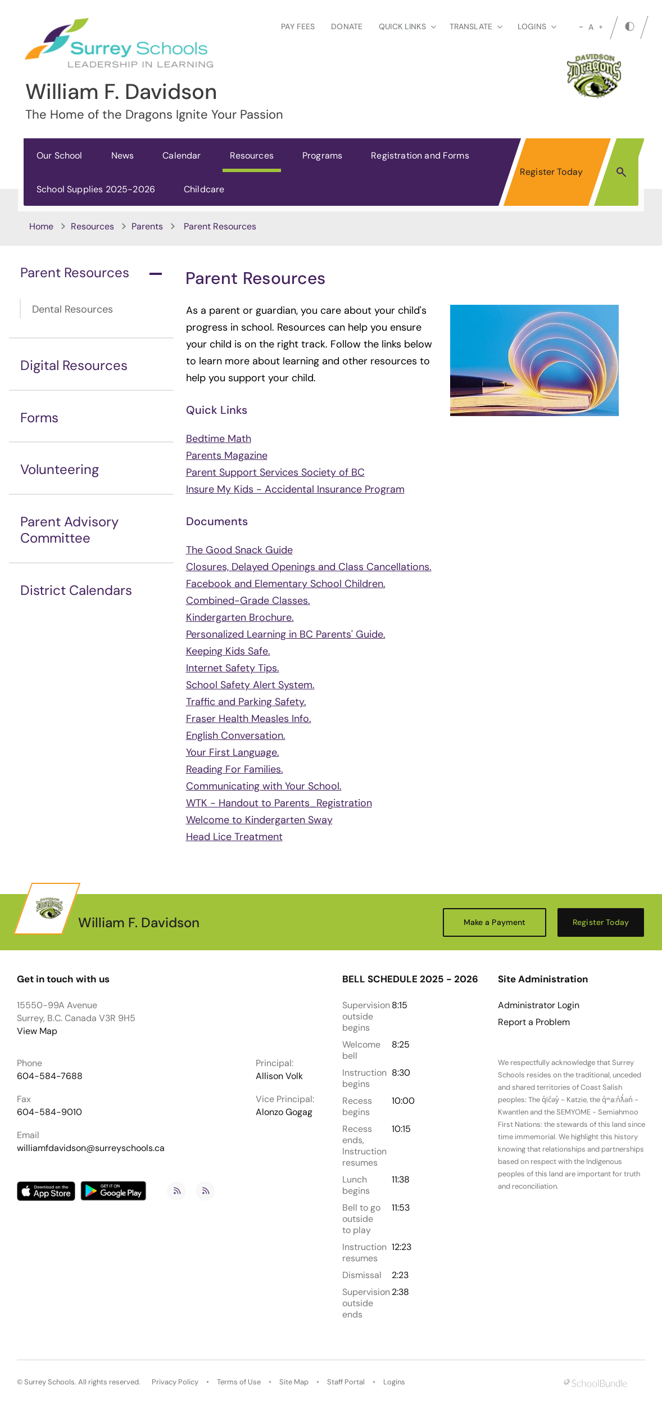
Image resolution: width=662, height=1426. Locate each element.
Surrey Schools (49, 1382)
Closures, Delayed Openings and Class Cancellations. (309, 567)
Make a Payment (495, 922)
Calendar (181, 155)
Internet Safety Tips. (232, 668)
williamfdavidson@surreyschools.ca (91, 1148)
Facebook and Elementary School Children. (286, 583)
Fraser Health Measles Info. (248, 718)
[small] (581, 27)
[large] (600, 27)
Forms (39, 417)
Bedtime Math (218, 438)
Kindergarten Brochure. (240, 617)
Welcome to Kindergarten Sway (259, 820)
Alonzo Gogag (284, 1112)
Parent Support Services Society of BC (275, 472)
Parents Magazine (226, 455)
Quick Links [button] (407, 26)
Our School (60, 155)
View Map (37, 1031)
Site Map (294, 1382)
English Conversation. (235, 735)
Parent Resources (91, 272)
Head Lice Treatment (234, 836)
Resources (252, 155)
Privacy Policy (175, 1382)
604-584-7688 (50, 1076)
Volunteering (59, 469)
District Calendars (76, 590)
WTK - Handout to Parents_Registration (279, 803)
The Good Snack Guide (239, 550)
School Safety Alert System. (250, 685)
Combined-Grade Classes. (248, 600)
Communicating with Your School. (264, 786)
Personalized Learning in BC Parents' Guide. (286, 634)
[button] (621, 171)
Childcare (204, 189)
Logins (394, 1382)
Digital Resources (74, 365)
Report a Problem (534, 1022)
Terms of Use (239, 1382)
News (122, 155)
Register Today (551, 172)
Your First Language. (232, 752)
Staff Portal (346, 1382)
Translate (476, 26)
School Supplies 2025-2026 (96, 189)
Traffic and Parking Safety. (246, 702)
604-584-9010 (49, 1112)
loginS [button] (537, 26)
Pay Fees (298, 26)
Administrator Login (538, 1005)
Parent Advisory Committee (69, 530)
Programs (322, 155)
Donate (346, 26)
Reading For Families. (234, 769)
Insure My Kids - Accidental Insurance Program (295, 489)
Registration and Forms (420, 155)
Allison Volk (279, 1076)
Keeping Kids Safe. (228, 651)
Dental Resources (72, 309)
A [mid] (590, 27)
